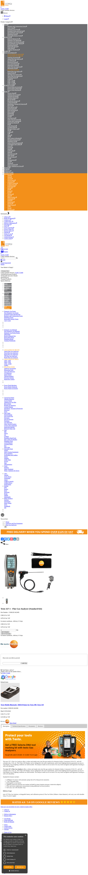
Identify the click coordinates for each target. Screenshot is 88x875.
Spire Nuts (11, 155)
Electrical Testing (13, 62)
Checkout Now (5, 271)
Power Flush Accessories (15, 87)
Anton (10, 177)
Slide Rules (11, 48)
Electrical (11, 105)
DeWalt (10, 188)
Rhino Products (12, 197)
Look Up (24, 663)
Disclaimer (7, 224)
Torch (10, 161)
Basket (4, 251)
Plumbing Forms (13, 34)
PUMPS (6, 169)
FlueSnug (11, 113)
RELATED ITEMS (13, 70)
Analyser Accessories (14, 57)
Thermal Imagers (13, 77)
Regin (10, 195)
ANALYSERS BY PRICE (15, 56)
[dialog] (15, 853)
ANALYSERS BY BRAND (16, 54)
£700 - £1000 (12, 84)
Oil (9, 133)
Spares (10, 152)
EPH (9, 189)
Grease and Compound (14, 121)
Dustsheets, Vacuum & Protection (17, 104)
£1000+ (10, 79)
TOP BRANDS (8, 174)
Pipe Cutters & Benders (15, 138)
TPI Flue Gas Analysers (15, 74)
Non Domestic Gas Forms (15, 32)
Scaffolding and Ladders (15, 144)
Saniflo (10, 200)
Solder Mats (11, 150)
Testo (9, 208)
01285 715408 (5, 8)
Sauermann (11, 202)
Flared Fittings (12, 108)
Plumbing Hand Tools (14, 140)
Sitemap (7, 232)
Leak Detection (12, 126)
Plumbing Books (13, 45)
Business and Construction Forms (17, 26)
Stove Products (12, 157)
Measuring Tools (13, 68)
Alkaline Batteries (13, 98)
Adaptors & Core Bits (14, 94)
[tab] (6, 726)
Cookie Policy (8, 221)
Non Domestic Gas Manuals (16, 43)
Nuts (9, 130)
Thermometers (12, 160)
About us (7, 217)
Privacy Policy (8, 229)
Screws (10, 146)
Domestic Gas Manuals (14, 40)
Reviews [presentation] (40, 726)
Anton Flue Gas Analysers (15, 59)
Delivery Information (10, 223)
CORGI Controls (13, 183)
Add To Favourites (6, 633)
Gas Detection (12, 118)
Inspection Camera (13, 65)
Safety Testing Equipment (15, 143)
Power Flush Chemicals (15, 88)
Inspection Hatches (13, 122)
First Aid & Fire (12, 107)
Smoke (10, 149)
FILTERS (6, 168)
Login (6, 19)
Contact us (7, 220)
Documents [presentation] (32, 726)
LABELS (6, 51)
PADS (5, 25)
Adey (10, 175)
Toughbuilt (11, 209)
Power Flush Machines (14, 90)
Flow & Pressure (13, 110)
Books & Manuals (9, 218)
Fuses (10, 116)
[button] (14, 871)
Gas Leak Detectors (13, 63)
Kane (9, 192)
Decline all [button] (20, 867)
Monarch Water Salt (14, 129)
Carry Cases (11, 28)
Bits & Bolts (11, 99)
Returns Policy (9, 231)
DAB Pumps (11, 186)
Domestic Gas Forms (14, 29)
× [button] (25, 835)
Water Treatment (13, 164)
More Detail (13, 723)
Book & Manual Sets (14, 39)
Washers (10, 163)
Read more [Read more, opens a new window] (13, 846)
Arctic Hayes (12, 180)
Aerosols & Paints (13, 96)
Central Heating (12, 102)
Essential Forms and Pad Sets (16, 31)
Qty (17, 630)
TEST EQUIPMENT (10, 53)
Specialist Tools (12, 154)
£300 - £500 (11, 80)
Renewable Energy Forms (15, 35)
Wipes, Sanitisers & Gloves (16, 166)
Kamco (10, 191)
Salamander (11, 199)
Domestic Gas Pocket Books (16, 42)
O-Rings (10, 132)
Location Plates (12, 127)
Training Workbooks (14, 49)
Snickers (10, 203)
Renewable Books (13, 46)
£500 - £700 (11, 82)
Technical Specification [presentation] (18, 726)
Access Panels (12, 93)
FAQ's (6, 226)
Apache (10, 178)
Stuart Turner (12, 205)
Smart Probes (12, 73)
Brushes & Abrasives (14, 101)
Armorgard (11, 181)
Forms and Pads (9, 227)
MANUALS (7, 37)
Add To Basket (5, 632)
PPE (9, 136)
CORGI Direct (12, 185)
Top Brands (8, 235)
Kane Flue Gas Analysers (15, 67)
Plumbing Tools (12, 141)
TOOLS (6, 91)
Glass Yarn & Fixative (14, 119)
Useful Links (8, 238)
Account (4, 249)
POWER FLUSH (9, 85)
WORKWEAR (8, 172)
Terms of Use (8, 234)
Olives (10, 135)
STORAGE (7, 171)
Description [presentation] (6, 726)
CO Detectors (12, 60)
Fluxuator (11, 115)
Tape (9, 158)
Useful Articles (9, 237)
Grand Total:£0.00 (6, 263)
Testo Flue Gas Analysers (15, 76)
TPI (9, 206)
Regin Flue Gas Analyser (15, 71)
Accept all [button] (9, 867)
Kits (9, 124)
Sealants (10, 147)
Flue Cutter (11, 112)
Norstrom (11, 194)
